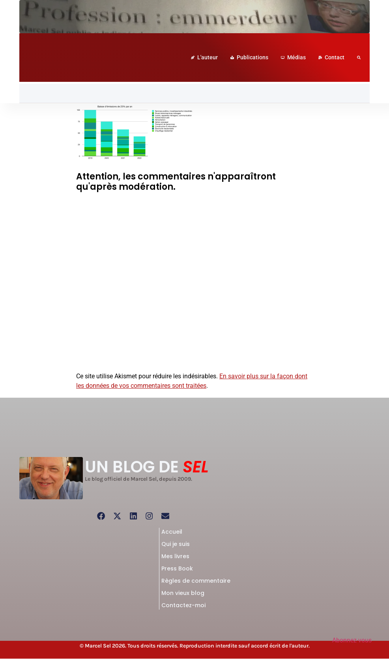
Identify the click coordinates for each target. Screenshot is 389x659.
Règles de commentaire (195, 581)
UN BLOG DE (147, 466)
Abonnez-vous (352, 640)
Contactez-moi (183, 606)
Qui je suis (175, 544)
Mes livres (175, 557)
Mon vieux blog (182, 593)
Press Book (177, 569)
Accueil (171, 532)
